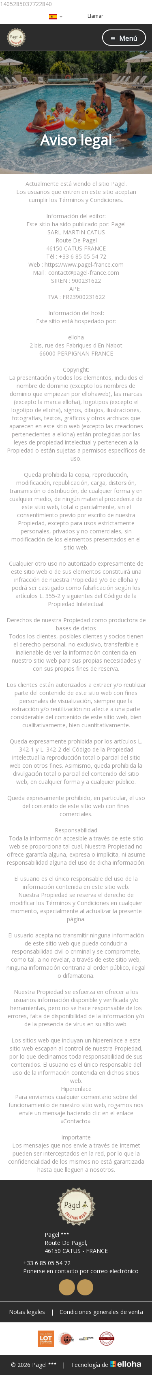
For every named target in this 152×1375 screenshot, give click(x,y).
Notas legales (27, 1312)
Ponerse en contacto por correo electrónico (76, 1271)
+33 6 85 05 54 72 (42, 1263)
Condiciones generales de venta (101, 1312)
